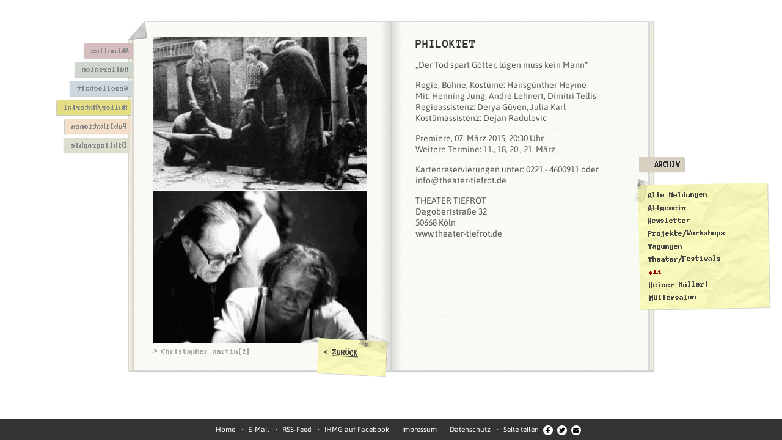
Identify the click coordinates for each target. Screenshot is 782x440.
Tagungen (665, 246)
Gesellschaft (102, 88)
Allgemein (667, 207)
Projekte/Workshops (686, 233)
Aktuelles (109, 50)
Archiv (667, 164)
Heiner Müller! (679, 285)
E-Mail (258, 429)
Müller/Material (95, 107)
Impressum (419, 429)
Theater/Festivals (684, 259)
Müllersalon (104, 69)
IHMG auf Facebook (356, 429)
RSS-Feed (297, 429)
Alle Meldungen (677, 195)
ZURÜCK (345, 353)
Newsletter (669, 220)
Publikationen (98, 126)
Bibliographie (98, 145)
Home (225, 429)
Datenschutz (470, 429)
